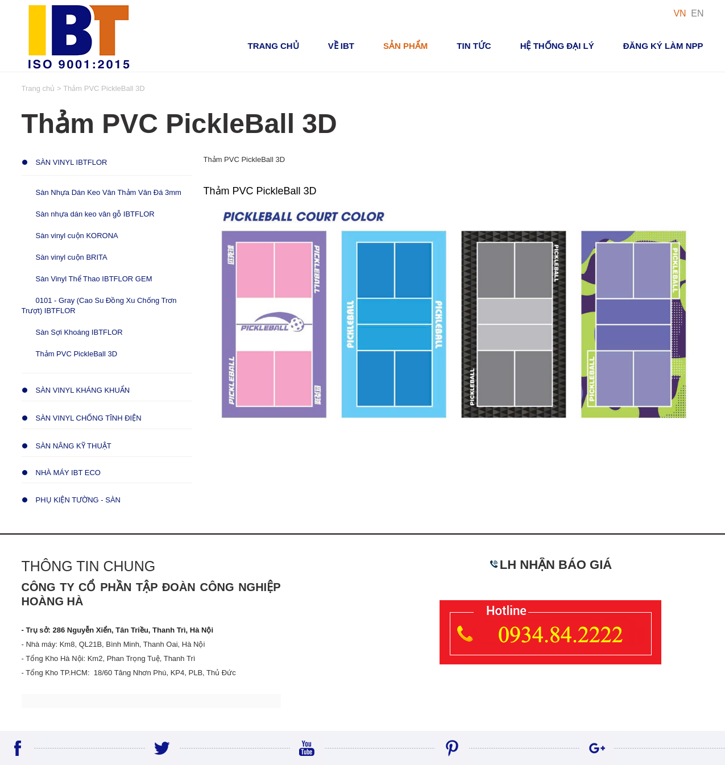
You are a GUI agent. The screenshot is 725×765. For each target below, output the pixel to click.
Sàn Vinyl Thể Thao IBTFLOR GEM (94, 279)
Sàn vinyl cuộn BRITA (71, 257)
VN (679, 13)
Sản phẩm (405, 46)
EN (697, 13)
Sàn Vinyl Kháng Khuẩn (83, 390)
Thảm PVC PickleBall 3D (77, 354)
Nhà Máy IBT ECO (68, 472)
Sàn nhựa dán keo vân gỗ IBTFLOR (95, 214)
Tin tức (474, 46)
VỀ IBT (341, 46)
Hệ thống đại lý (557, 46)
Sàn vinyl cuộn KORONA (77, 235)
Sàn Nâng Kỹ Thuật (73, 446)
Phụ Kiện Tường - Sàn (78, 500)
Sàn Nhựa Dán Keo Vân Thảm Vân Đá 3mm (108, 192)
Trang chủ (273, 46)
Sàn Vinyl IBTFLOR (71, 162)
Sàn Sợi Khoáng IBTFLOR (79, 332)
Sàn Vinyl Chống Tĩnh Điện (89, 418)
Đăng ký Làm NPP (663, 46)
